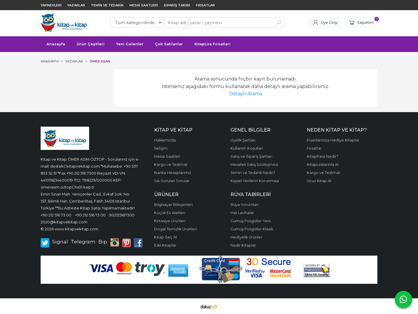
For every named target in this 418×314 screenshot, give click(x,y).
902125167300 (121, 215)
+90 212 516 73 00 (56, 215)
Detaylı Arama (245, 93)
